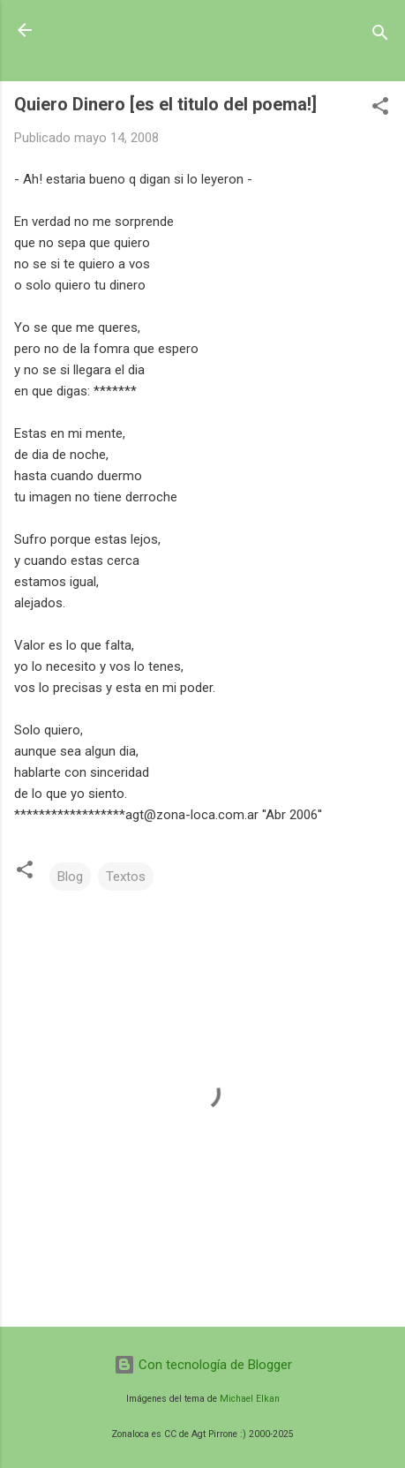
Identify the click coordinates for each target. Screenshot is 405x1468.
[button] (380, 109)
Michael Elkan (250, 1398)
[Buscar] (380, 36)
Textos (126, 877)
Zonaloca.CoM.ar (130, 30)
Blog (70, 877)
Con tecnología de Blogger (203, 1365)
